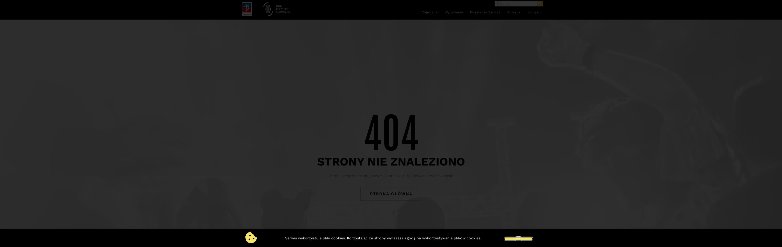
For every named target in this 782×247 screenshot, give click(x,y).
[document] (391, 123)
